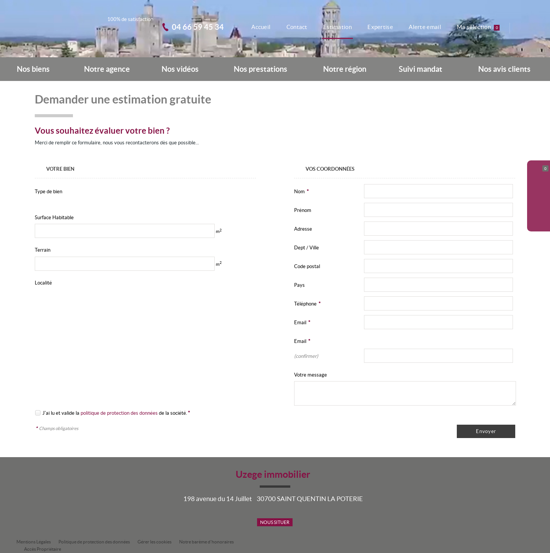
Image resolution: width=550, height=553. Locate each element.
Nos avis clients (504, 69)
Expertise (379, 27)
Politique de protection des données (94, 541)
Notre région (344, 69)
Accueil (257, 27)
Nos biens (33, 69)
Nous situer (275, 522)
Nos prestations (260, 69)
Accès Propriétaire (42, 549)
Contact (294, 27)
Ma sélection (479, 27)
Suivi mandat (420, 69)
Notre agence (107, 69)
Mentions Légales (33, 541)
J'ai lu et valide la (60, 413)
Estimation (336, 27)
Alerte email (424, 27)
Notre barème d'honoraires (207, 541)
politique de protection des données (119, 413)
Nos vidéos (180, 69)
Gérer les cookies (154, 541)
